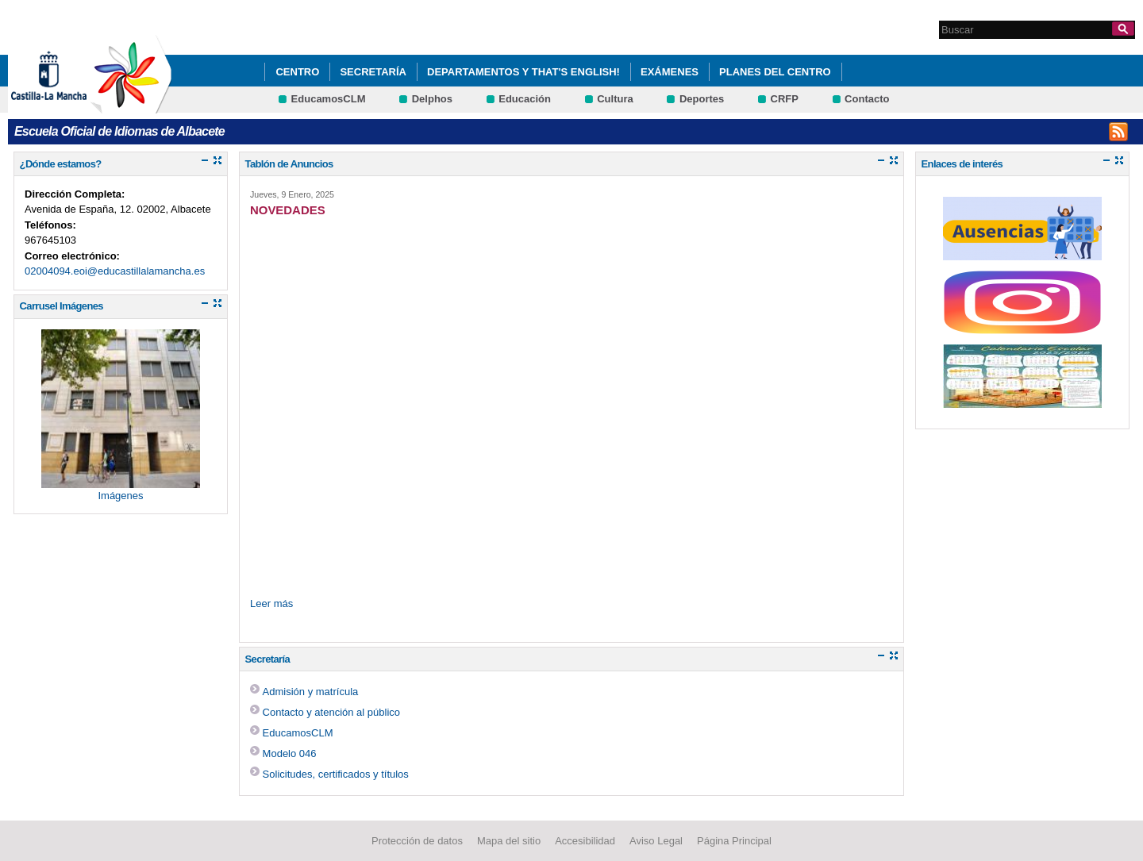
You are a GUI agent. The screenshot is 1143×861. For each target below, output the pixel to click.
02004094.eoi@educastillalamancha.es (115, 271)
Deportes (701, 99)
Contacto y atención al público (331, 712)
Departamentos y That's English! (523, 72)
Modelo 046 (290, 753)
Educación (524, 99)
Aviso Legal (656, 841)
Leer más (271, 603)
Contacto (867, 99)
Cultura (615, 99)
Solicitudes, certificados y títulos (336, 774)
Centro (297, 72)
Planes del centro (775, 72)
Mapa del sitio (509, 841)
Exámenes (669, 72)
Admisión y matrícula (311, 692)
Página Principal (734, 841)
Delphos (432, 99)
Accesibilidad (585, 841)
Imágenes (120, 496)
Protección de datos (417, 841)
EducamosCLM (328, 99)
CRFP (785, 99)
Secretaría (373, 72)
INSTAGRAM (1118, 131)
